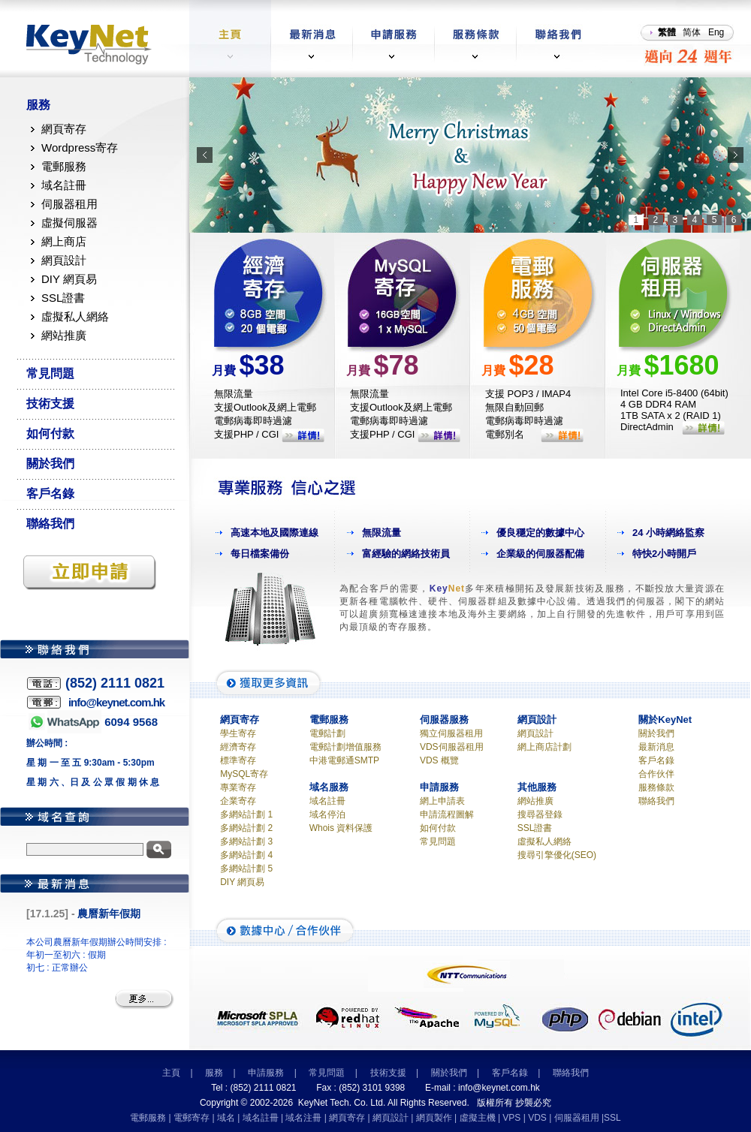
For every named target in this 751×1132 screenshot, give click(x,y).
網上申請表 (442, 801)
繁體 (667, 32)
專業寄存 (238, 787)
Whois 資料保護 (341, 828)
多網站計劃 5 (246, 868)
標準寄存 (238, 760)
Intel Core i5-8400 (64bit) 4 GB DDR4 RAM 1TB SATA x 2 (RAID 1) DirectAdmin (674, 409)
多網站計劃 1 (246, 814)
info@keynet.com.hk (499, 1087)
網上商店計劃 (544, 747)
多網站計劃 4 (246, 855)
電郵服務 (63, 166)
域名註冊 (63, 185)
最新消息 (656, 747)
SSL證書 (63, 297)
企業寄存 (238, 801)
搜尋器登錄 (539, 814)
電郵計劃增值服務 (345, 747)
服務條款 (656, 787)
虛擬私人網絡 (75, 316)
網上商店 (63, 241)
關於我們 (50, 463)
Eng (716, 32)
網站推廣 (63, 335)
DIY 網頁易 (69, 278)
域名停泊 (327, 814)
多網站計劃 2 (246, 828)
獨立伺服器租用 (451, 733)
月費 (248, 370)
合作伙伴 (656, 774)
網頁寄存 (63, 128)
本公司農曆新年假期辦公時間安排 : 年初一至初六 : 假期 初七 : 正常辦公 (96, 955)
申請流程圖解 (447, 814)
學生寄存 (238, 733)
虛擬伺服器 (69, 222)
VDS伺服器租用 (452, 747)
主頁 (171, 1072)
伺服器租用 (69, 203)
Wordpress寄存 (79, 147)
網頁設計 (63, 260)
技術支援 (50, 403)
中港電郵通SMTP (344, 760)
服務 (38, 104)
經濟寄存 (238, 747)
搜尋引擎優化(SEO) (556, 855)
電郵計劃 (327, 733)
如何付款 (50, 433)
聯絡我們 (50, 523)
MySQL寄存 (244, 774)
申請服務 (266, 1072)
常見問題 (50, 373)
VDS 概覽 (439, 760)
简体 (692, 32)
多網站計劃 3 (246, 841)
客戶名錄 (50, 493)
